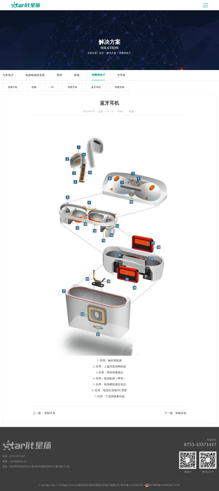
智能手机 (12, 87)
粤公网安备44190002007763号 (162, 485)
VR (52, 87)
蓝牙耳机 (96, 87)
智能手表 (72, 87)
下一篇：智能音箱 (175, 413)
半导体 (121, 75)
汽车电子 (8, 75)
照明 (59, 75)
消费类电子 (125, 53)
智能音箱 (119, 87)
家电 (77, 75)
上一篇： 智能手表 (44, 413)
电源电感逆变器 (35, 75)
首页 (101, 53)
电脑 (33, 87)
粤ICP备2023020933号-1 (132, 485)
